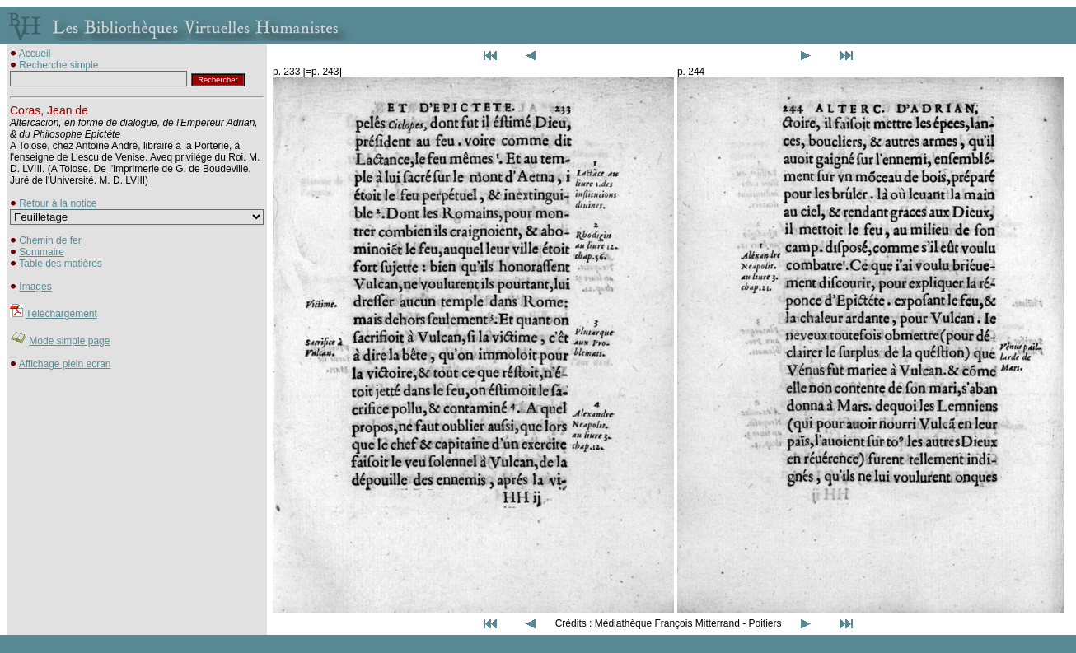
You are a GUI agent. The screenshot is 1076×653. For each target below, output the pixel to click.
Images (35, 286)
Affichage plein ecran (65, 364)
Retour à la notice (57, 203)
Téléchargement (61, 314)
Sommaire (41, 252)
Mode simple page (69, 341)
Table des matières (60, 263)
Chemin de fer (50, 240)
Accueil (35, 53)
